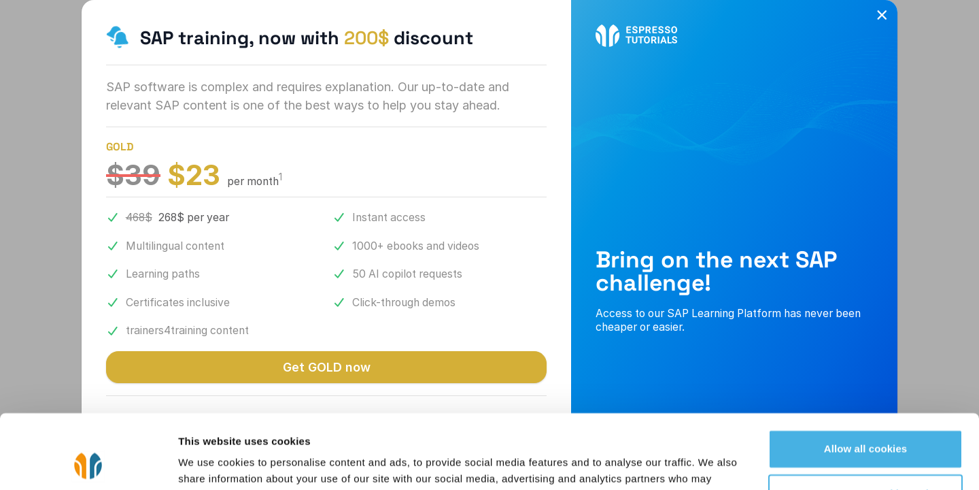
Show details (209, 463)
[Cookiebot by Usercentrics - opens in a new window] (88, 463)
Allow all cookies (866, 379)
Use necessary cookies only (866, 423)
